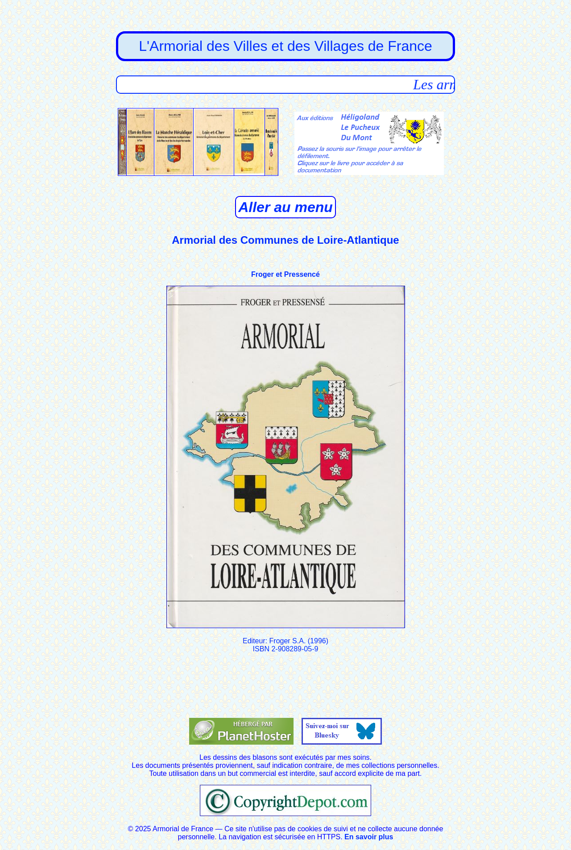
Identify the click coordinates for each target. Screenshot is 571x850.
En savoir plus (368, 837)
